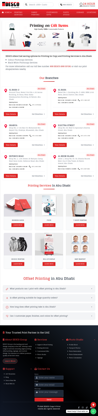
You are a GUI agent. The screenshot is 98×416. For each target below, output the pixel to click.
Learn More (17, 225)
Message (38, 389)
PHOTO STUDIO (66, 13)
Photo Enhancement (74, 354)
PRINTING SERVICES (18, 13)
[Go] (51, 4)
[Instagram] (83, 407)
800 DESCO (66, 4)
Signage (39, 358)
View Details (11, 114)
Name (36, 374)
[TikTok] (87, 407)
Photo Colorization (74, 358)
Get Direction (38, 114)
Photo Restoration (74, 351)
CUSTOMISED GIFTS (52, 13)
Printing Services (42, 348)
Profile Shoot (72, 344)
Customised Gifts (42, 351)
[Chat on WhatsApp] (81, 411)
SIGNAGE (80, 12)
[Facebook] (78, 407)
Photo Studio (40, 354)
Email (36, 381)
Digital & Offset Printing (43, 344)
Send (49, 399)
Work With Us (9, 383)
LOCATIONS (91, 12)
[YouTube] (91, 407)
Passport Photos (73, 348)
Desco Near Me (10, 380)
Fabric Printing (35, 13)
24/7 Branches (9, 374)
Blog (6, 377)
